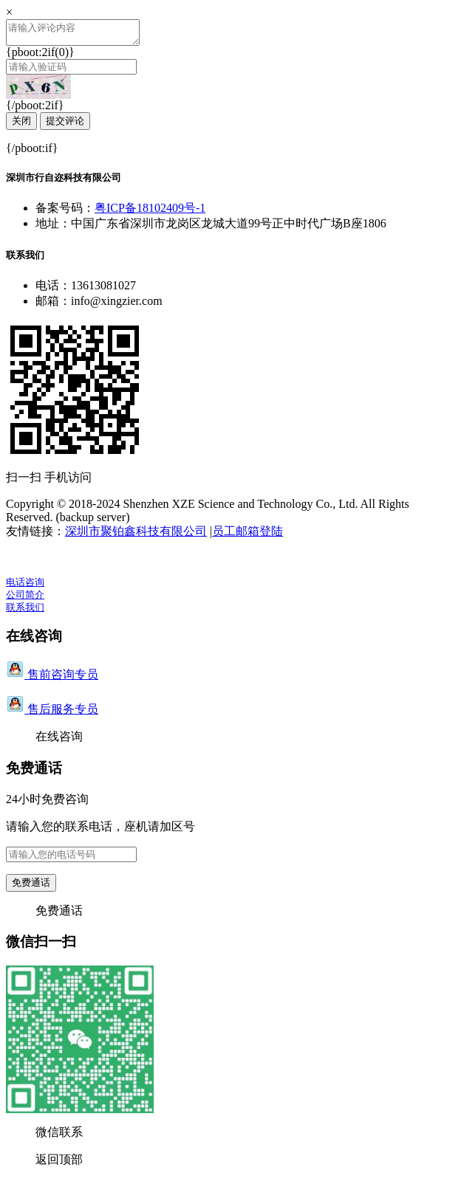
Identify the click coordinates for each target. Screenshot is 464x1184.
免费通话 (31, 886)
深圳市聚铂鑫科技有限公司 (136, 535)
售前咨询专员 (52, 678)
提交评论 (65, 125)
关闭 (21, 125)
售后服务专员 (52, 713)
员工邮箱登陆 (247, 535)
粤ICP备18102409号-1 (150, 212)
